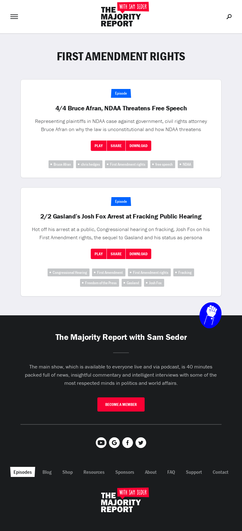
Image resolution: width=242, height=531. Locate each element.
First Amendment (110, 272)
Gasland (133, 282)
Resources (94, 471)
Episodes (23, 471)
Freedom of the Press (101, 282)
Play (99, 145)
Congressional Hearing (70, 272)
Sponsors (124, 471)
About (151, 471)
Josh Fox (155, 282)
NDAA (187, 164)
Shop (67, 471)
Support (194, 471)
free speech (164, 164)
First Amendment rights (127, 164)
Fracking (185, 272)
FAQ (171, 471)
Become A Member (121, 404)
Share (116, 145)
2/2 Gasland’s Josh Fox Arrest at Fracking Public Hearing (120, 216)
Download (138, 145)
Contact (220, 471)
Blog (47, 471)
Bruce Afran (62, 164)
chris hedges (90, 164)
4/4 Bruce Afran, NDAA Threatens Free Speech (121, 108)
